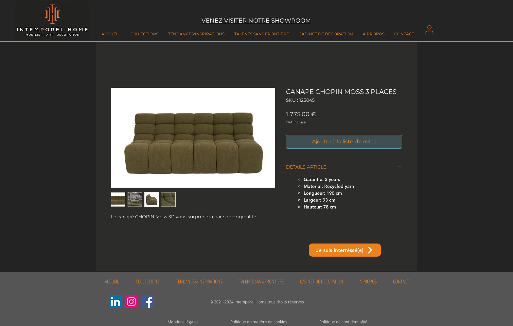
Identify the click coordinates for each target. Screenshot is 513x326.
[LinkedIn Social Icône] (115, 301)
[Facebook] (147, 301)
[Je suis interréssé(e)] (345, 250)
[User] (429, 29)
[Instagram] (131, 301)
